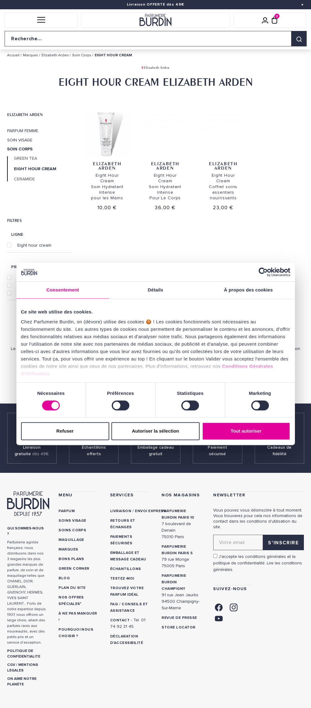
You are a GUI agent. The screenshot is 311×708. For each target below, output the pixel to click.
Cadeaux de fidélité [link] (279, 450)
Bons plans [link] (71, 559)
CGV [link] (11, 665)
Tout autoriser (246, 431)
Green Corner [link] (73, 568)
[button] (41, 20)
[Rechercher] (299, 38)
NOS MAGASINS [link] (181, 495)
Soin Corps (19, 149)
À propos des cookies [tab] (248, 289)
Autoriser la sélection (155, 431)
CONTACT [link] (120, 620)
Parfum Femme (22, 131)
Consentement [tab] (62, 289)
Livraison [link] (120, 511)
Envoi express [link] (150, 511)
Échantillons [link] (125, 569)
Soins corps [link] (72, 530)
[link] (218, 607)
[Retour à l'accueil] (155, 20)
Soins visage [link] (72, 520)
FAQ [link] (114, 604)
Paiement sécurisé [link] (217, 450)
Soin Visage (19, 140)
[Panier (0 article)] (274, 20)
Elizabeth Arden (25, 114)
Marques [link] (68, 549)
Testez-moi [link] (122, 578)
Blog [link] (64, 578)
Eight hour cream (34, 245)
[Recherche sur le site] (155, 38)
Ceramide (24, 179)
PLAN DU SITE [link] (72, 587)
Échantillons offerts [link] (94, 450)
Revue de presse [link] (179, 617)
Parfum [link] (66, 511)
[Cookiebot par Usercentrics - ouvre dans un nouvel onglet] (263, 272)
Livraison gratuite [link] (32, 450)
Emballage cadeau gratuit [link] (155, 450)
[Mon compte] (265, 20)
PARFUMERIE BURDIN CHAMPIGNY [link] (174, 582)
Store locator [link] (178, 627)
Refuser (65, 431)
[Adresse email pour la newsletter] (258, 542)
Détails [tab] (155, 289)
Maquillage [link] (71, 539)
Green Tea (25, 158)
